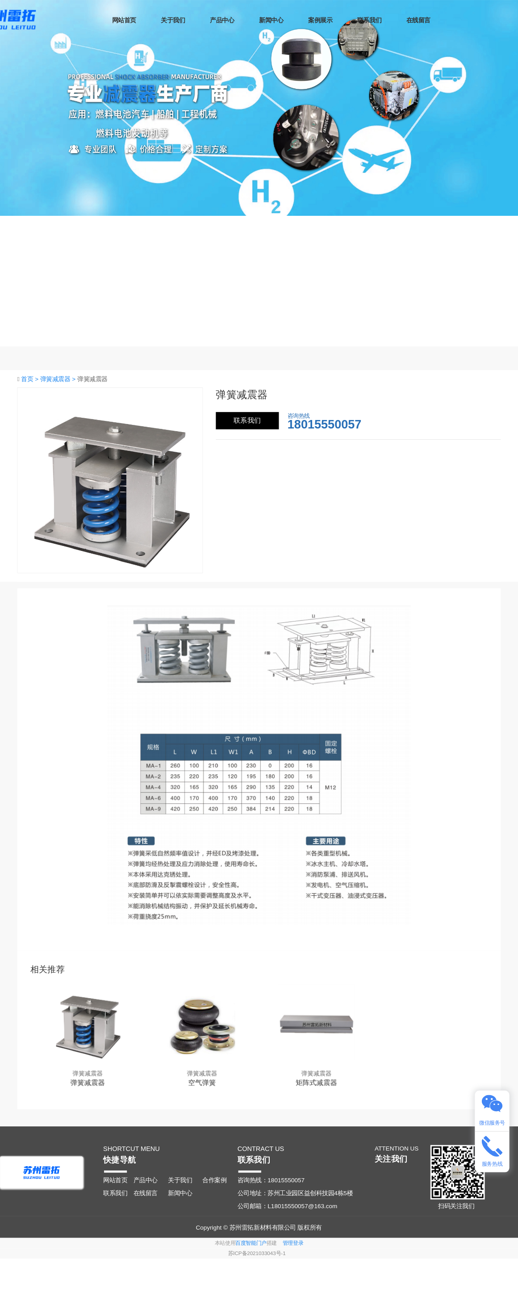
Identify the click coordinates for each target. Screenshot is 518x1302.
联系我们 (388, 20)
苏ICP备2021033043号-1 (257, 1254)
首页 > (30, 378)
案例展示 (339, 20)
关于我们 (192, 20)
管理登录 (293, 1243)
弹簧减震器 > (58, 378)
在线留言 (438, 20)
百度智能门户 (251, 1243)
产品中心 (241, 20)
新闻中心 (290, 20)
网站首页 (143, 20)
